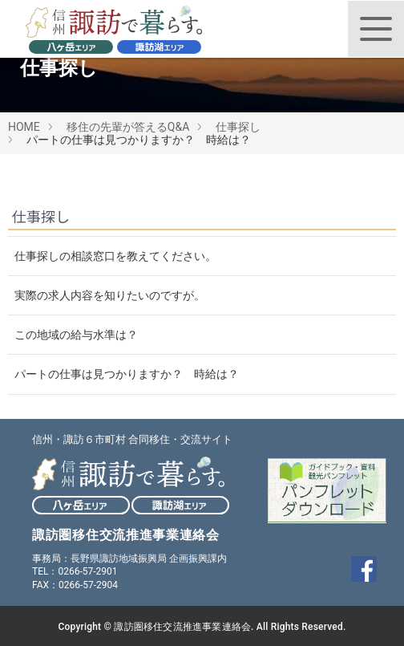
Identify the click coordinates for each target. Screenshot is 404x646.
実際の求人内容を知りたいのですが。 (109, 295)
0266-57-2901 (87, 571)
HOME (24, 126)
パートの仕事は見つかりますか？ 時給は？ (126, 374)
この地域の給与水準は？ (76, 334)
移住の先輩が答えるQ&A (128, 126)
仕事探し (238, 126)
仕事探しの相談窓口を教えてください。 (115, 256)
